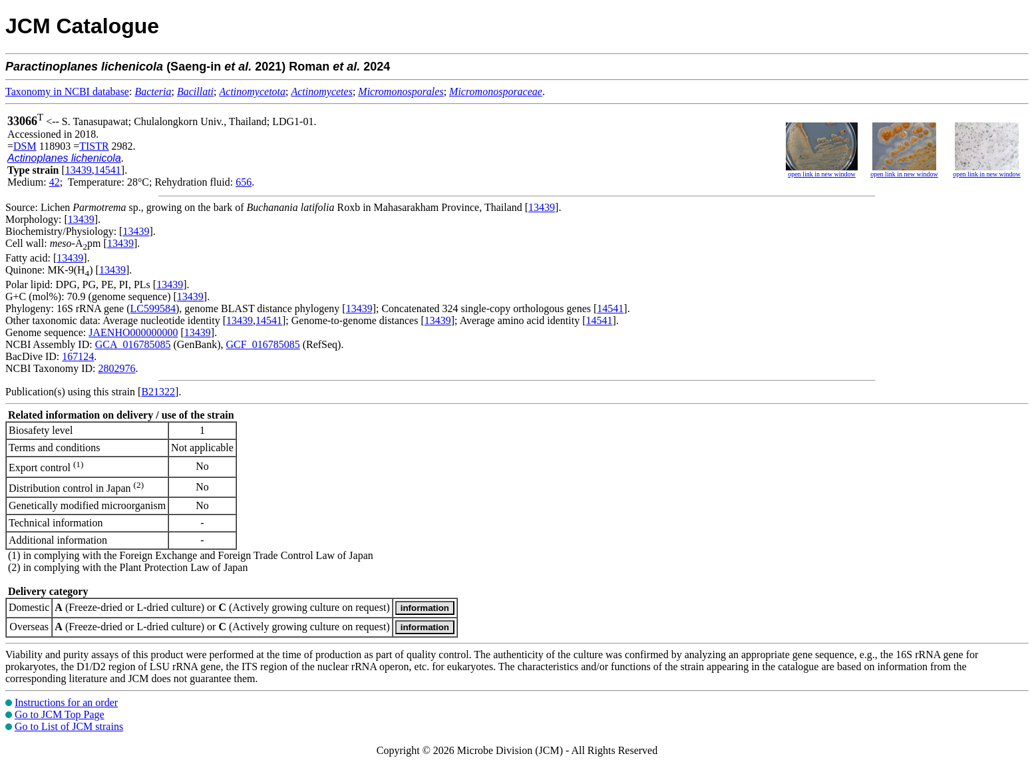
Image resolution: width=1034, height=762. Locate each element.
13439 (78, 170)
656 (244, 182)
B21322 (158, 391)
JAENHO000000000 (133, 332)
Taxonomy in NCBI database (67, 91)
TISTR (93, 146)
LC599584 (153, 308)
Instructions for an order (66, 702)
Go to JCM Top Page (59, 714)
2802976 (116, 368)
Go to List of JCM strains (69, 726)
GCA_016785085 (133, 344)
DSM (25, 146)
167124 (78, 356)
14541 (107, 170)
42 (54, 182)
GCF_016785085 (263, 344)
